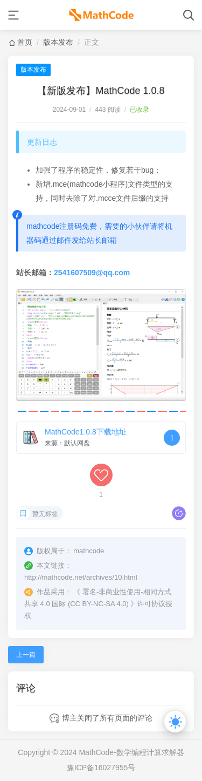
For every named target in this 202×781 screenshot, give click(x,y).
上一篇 (26, 654)
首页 (24, 42)
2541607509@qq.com (92, 272)
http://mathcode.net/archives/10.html (80, 577)
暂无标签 (45, 514)
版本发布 (58, 42)
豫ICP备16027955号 (101, 767)
